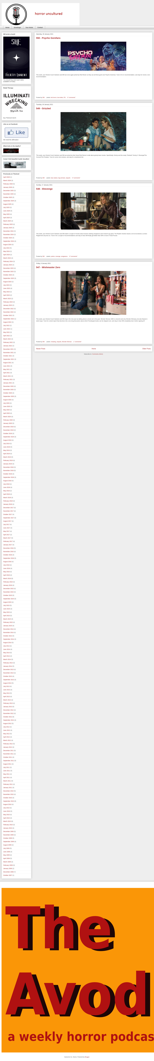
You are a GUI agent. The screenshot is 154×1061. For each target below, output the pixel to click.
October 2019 (7, 433)
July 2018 (6, 484)
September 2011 (8, 760)
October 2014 (7, 636)
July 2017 (6, 524)
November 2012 (8, 713)
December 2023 (8, 268)
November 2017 (8, 511)
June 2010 (6, 811)
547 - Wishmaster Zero (48, 267)
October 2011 (7, 757)
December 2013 (8, 669)
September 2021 (8, 359)
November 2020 (8, 389)
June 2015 (6, 609)
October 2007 (7, 875)
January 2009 (7, 868)
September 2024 (8, 241)
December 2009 (8, 831)
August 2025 (7, 204)
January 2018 (7, 504)
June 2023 (6, 288)
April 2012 (6, 737)
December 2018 (8, 467)
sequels (68, 178)
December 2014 (8, 629)
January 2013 (7, 706)
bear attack (54, 178)
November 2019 (8, 430)
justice (53, 256)
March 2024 (7, 258)
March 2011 (7, 781)
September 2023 (8, 278)
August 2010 (7, 804)
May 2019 (6, 450)
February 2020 (8, 420)
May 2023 (6, 292)
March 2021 (7, 376)
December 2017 (8, 507)
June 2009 (6, 852)
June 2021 (6, 366)
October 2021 (7, 356)
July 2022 (6, 325)
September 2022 (8, 319)
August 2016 (7, 561)
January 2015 (7, 626)
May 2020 (6, 410)
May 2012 (6, 733)
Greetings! (17, 27)
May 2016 (6, 572)
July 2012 (6, 727)
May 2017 (6, 531)
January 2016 (7, 585)
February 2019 (8, 460)
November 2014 (8, 632)
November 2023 (8, 271)
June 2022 (6, 329)
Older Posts (146, 349)
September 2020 (8, 396)
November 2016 (8, 551)
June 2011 (6, 771)
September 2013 (8, 679)
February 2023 (8, 302)
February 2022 (8, 342)
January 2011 (7, 787)
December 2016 (8, 548)
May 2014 (6, 652)
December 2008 (8, 872)
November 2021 (8, 352)
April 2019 (6, 453)
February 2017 (8, 541)
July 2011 (6, 767)
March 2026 (7, 180)
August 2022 (7, 322)
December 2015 (8, 588)
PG (65, 97)
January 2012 (7, 747)
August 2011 (7, 764)
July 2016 (6, 565)
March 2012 (7, 740)
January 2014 (7, 666)
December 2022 (8, 308)
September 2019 (8, 437)
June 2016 (6, 568)
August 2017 (7, 521)
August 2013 (7, 683)
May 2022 (6, 332)
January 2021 (7, 383)
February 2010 (8, 824)
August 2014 (7, 642)
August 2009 (7, 845)
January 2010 (7, 828)
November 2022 (8, 312)
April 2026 (6, 177)
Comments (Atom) (97, 354)
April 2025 (6, 217)
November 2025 (8, 194)
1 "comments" (77, 341)
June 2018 (6, 487)
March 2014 (7, 659)
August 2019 (7, 440)
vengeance (64, 256)
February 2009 (8, 865)
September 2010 (8, 801)
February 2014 (8, 663)
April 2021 (6, 373)
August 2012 (7, 723)
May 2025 (6, 214)
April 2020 (6, 413)
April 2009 (6, 858)
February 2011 (8, 784)
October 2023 (7, 275)
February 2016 (8, 582)
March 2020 (7, 416)
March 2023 (7, 298)
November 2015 (8, 592)
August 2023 (7, 282)
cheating (53, 341)
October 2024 (7, 238)
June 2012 (6, 730)
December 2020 (8, 386)
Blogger (87, 1057)
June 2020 (6, 406)
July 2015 (6, 605)
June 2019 (6, 447)
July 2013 (6, 686)
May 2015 (6, 612)
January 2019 (7, 464)
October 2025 (7, 197)
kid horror (53, 97)
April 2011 (6, 777)
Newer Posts (40, 349)
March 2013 (7, 700)
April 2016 (6, 575)
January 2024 (7, 265)
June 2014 (6, 649)
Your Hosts (29, 27)
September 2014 (8, 639)
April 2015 (6, 615)
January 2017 (7, 545)
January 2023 (7, 305)
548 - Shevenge (44, 189)
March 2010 (7, 821)
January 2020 (7, 423)
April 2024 (6, 254)
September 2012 (8, 720)
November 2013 (8, 673)
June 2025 (6, 211)
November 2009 (8, 835)
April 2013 (6, 696)
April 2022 (6, 335)
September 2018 (8, 477)
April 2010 (6, 818)
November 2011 (8, 754)
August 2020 (7, 400)
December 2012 (8, 710)
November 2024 (8, 234)
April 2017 (6, 534)
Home (7, 27)
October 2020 (7, 393)
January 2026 (7, 187)
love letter (60, 97)
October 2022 (7, 315)
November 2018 (8, 470)
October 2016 (7, 555)
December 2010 (8, 791)
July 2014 (6, 646)
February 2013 (8, 703)
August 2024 (7, 244)
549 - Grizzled (43, 108)
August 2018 (7, 480)
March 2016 (7, 578)
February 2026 (8, 184)
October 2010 (7, 798)
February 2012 (8, 744)
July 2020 (6, 403)
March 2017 (7, 538)
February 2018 (8, 501)
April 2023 (6, 295)
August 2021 (7, 362)
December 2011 (8, 750)
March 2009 (7, 862)
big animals (61, 178)
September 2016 (8, 558)
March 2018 (7, 497)
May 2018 (6, 491)
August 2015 (7, 602)
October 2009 (7, 838)
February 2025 (8, 224)
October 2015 (7, 595)
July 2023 (6, 285)
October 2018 (7, 474)
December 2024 (8, 231)
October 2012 (7, 717)
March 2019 (7, 457)
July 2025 (6, 207)
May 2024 (6, 251)
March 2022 (7, 339)
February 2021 (8, 379)
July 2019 (6, 443)
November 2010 (8, 794)
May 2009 (6, 855)
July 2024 (6, 248)
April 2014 (6, 656)
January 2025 (7, 228)
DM (43, 97)
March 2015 (7, 619)
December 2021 (8, 349)
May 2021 (6, 369)
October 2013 (7, 676)
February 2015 (8, 622)
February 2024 (8, 261)
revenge (57, 256)
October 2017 (7, 514)
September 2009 (8, 841)
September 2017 (8, 518)
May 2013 (6, 693)
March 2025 (7, 221)
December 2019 (8, 427)
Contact (40, 27)
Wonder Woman (67, 341)
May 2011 (6, 774)
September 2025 (8, 201)
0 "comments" (71, 97)
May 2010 (6, 814)
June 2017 (6, 528)
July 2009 (6, 848)
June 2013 (6, 690)
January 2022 (7, 346)
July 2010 (6, 808)
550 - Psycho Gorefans (48, 38)
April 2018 (6, 494)
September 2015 (8, 599)
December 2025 (8, 190)
